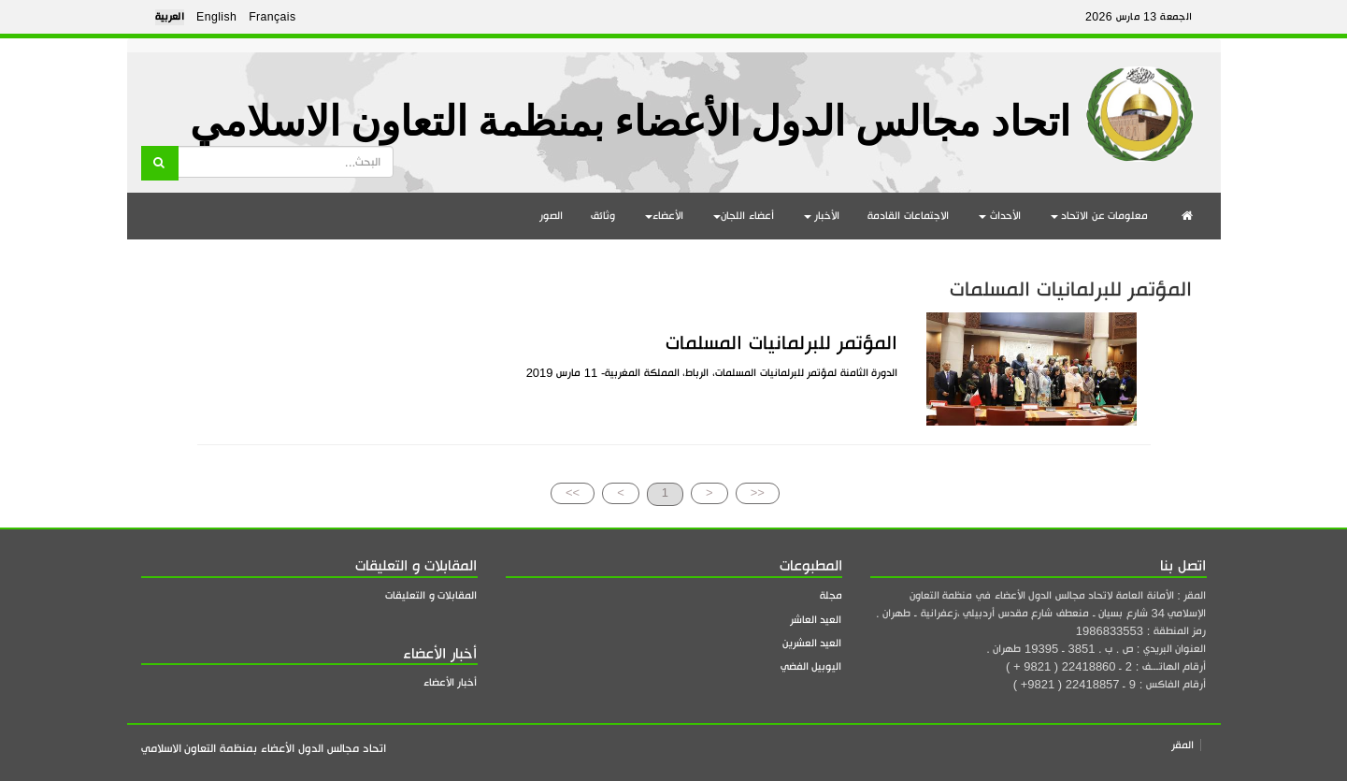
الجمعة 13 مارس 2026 (1139, 16)
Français (272, 16)
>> (573, 492)
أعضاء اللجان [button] (743, 216)
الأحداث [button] (1000, 216)
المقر (1182, 745)
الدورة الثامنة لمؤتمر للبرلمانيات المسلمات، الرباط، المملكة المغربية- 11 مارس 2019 (712, 373)
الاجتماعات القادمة (908, 216)
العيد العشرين (812, 643)
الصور (551, 216)
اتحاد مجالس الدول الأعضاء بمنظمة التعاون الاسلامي (630, 122)
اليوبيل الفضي (811, 666)
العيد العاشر (816, 620)
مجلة (831, 595)
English (216, 16)
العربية (170, 16)
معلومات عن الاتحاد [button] (1100, 216)
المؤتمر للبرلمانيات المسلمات (781, 342)
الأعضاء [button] (664, 216)
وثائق (603, 216)
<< (758, 492)
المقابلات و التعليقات (431, 595)
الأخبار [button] (822, 216)
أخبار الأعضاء (450, 682)
